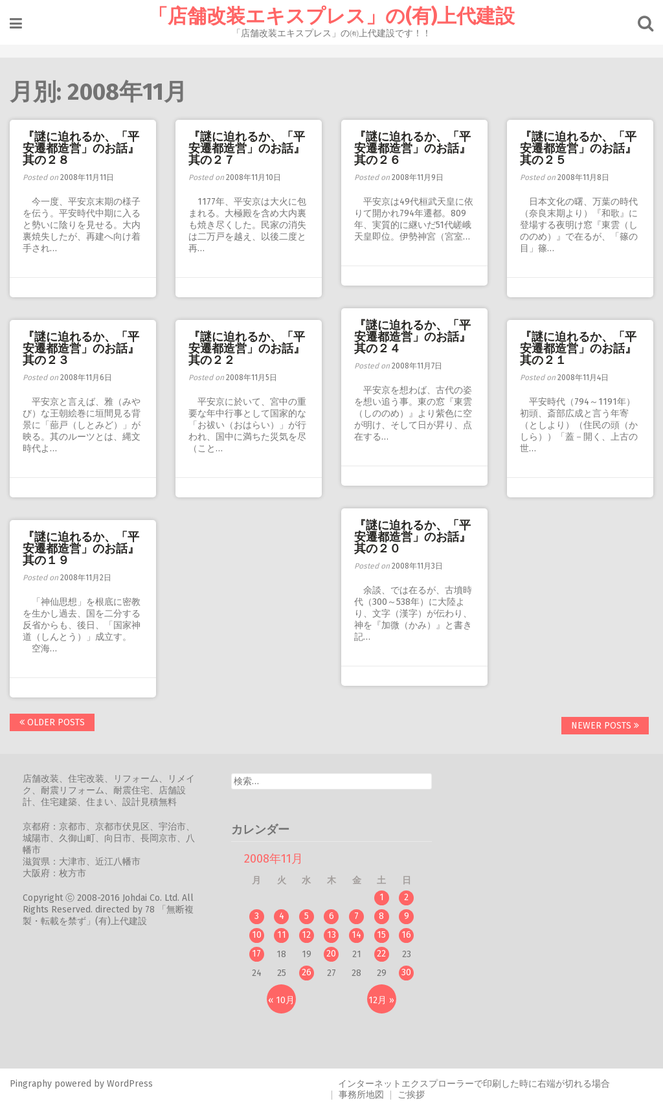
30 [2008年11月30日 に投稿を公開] (406, 972)
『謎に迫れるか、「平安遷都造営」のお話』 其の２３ (87, 348)
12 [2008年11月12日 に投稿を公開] (306, 934)
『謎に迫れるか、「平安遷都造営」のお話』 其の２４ (418, 337)
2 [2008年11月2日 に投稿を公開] (406, 897)
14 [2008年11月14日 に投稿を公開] (356, 934)
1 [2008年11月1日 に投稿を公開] (381, 897)
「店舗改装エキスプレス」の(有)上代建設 (331, 16)
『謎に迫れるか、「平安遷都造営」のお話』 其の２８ (87, 148)
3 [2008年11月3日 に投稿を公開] (256, 916)
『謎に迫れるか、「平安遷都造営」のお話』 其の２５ (584, 148)
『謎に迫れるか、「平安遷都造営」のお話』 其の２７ (252, 148)
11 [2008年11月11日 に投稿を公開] (281, 934)
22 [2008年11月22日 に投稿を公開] (381, 953)
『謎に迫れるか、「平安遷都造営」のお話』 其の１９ (87, 548)
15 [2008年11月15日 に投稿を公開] (381, 934)
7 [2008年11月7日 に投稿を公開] (356, 916)
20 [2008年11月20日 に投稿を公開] (331, 953)
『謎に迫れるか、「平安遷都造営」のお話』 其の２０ (418, 537)
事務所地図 (361, 1094)
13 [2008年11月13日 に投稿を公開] (331, 934)
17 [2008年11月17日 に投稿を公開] (256, 953)
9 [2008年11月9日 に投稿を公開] (406, 916)
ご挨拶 (411, 1094)
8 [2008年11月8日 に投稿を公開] (381, 916)
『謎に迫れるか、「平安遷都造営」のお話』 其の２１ (584, 348)
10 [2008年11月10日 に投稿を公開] (257, 934)
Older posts (52, 722)
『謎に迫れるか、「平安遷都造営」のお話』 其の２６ (418, 148)
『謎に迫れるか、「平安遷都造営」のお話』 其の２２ (252, 348)
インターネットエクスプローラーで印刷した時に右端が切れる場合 (474, 1083)
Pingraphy (31, 1083)
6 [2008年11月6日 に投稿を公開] (331, 916)
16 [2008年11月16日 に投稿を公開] (406, 934)
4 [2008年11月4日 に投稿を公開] (281, 916)
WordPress (130, 1083)
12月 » (381, 1000)
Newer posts (605, 725)
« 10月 (281, 1000)
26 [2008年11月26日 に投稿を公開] (306, 972)
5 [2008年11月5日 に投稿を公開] (306, 916)
